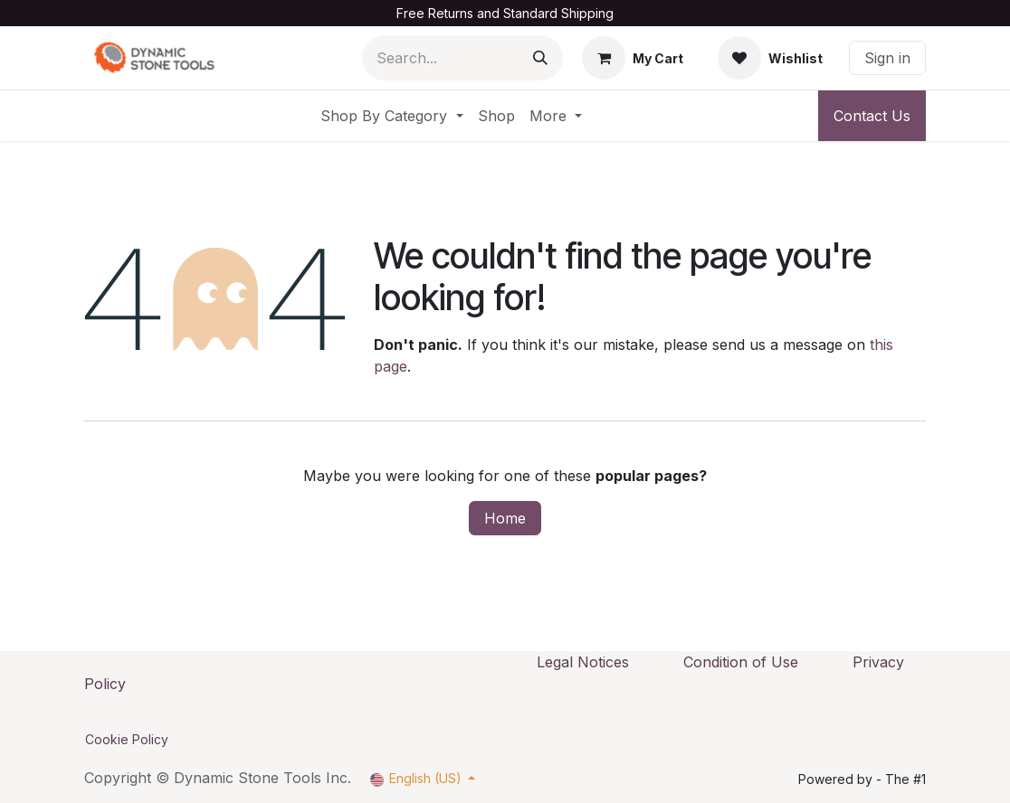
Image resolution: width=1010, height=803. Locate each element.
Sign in (887, 58)
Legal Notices (583, 662)
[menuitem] (391, 116)
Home (505, 518)
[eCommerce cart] (633, 58)
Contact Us (872, 116)
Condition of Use (740, 662)
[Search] (540, 57)
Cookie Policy (126, 739)
